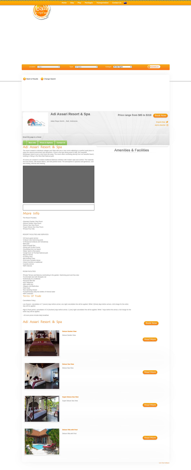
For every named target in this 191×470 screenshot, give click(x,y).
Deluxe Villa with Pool (70, 430)
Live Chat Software (164, 463)
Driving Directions (31, 207)
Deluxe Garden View (69, 331)
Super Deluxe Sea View (70, 397)
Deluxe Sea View (68, 364)
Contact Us (61, 143)
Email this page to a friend (32, 137)
